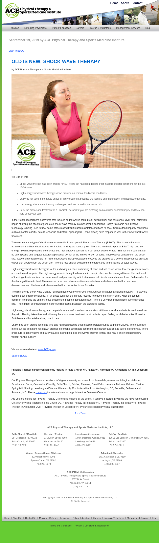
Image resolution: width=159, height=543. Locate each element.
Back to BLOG (16, 50)
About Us (17, 518)
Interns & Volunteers (100, 28)
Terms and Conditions (60, 525)
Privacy (78, 525)
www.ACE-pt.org (47, 349)
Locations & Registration (97, 525)
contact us (41, 392)
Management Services (128, 28)
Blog (147, 28)
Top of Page (80, 413)
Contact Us (30, 518)
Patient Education (61, 28)
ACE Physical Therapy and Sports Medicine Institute (43, 69)
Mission (15, 28)
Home (7, 518)
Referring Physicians (35, 28)
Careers (80, 28)
